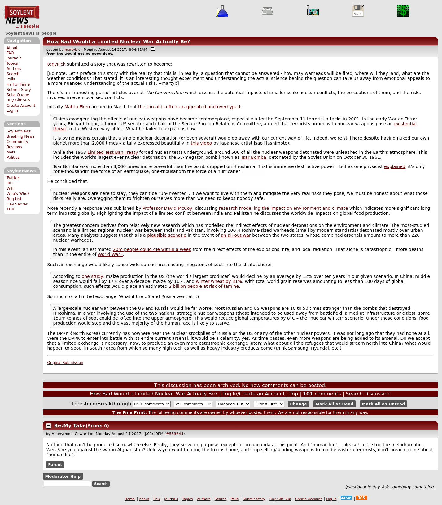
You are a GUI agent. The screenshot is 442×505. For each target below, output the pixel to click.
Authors (14, 69)
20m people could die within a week (152, 249)
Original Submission (65, 362)
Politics (13, 157)
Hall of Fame (18, 84)
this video (201, 142)
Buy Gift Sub (18, 100)
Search (13, 74)
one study (92, 276)
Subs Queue (18, 95)
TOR (10, 209)
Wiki (10, 188)
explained (394, 166)
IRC (10, 183)
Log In (12, 110)
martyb (71, 50)
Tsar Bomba (253, 157)
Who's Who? (18, 194)
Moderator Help (63, 476)
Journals (14, 58)
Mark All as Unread (383, 404)
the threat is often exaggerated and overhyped (189, 106)
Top (294, 394)
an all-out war (236, 235)
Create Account (21, 105)
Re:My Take (70, 426)
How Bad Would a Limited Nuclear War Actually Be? (118, 42)
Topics (12, 63)
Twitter (13, 178)
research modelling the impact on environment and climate (283, 208)
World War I (110, 254)
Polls (11, 79)
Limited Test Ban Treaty (112, 152)
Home (130, 499)
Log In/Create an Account (253, 394)
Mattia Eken (77, 106)
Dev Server (17, 204)
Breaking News (20, 136)
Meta (11, 152)
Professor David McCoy (167, 208)
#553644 (174, 434)
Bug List (14, 199)
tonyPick (56, 64)
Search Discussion (368, 394)
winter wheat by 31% (219, 281)
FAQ (10, 53)
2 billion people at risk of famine (204, 286)
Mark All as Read (334, 404)
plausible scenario (166, 235)
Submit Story (19, 90)
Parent (55, 465)
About (12, 48)
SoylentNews (22, 17)
